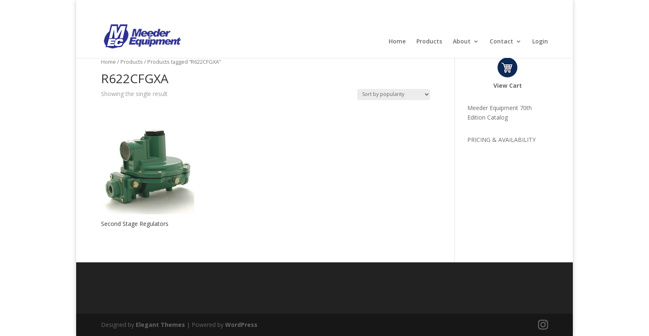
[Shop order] (393, 94)
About (462, 41)
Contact (501, 41)
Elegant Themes (160, 325)
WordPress (241, 325)
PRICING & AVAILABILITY (501, 140)
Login (540, 41)
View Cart (507, 85)
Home (397, 41)
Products (429, 41)
